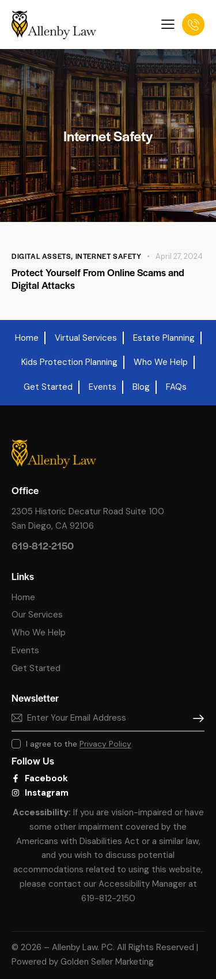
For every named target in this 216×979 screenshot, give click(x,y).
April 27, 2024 (179, 256)
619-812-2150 (43, 545)
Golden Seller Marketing (107, 961)
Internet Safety (108, 256)
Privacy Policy (105, 744)
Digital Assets (41, 256)
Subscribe (195, 718)
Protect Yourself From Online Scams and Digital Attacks (98, 278)
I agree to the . (79, 744)
